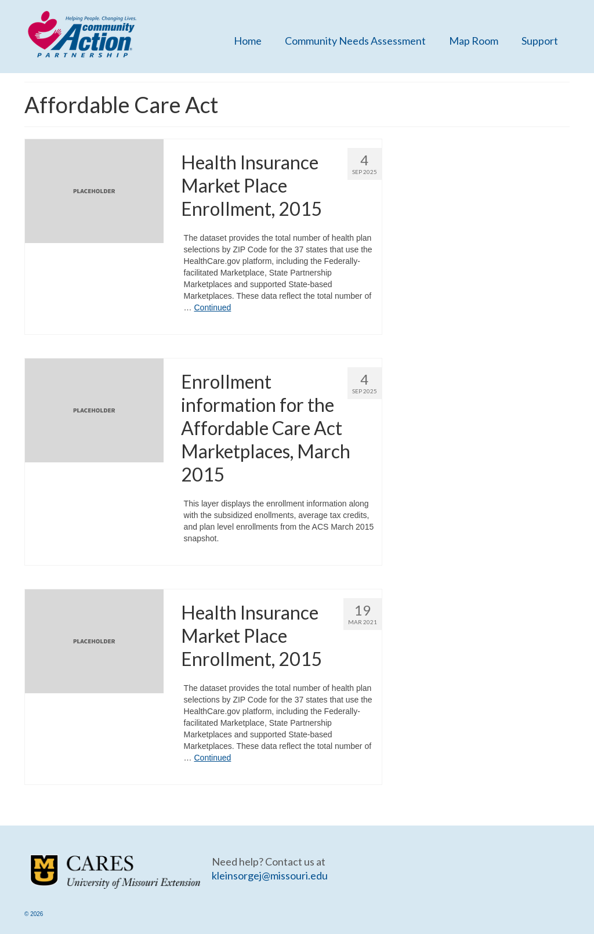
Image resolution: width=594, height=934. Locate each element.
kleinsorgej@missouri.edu (270, 875)
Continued (212, 307)
